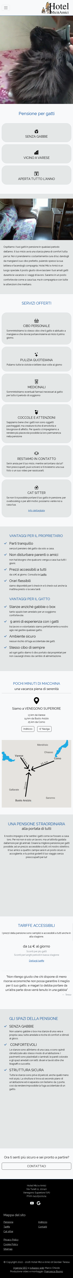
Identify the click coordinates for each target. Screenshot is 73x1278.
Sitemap (8, 1249)
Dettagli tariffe (36, 960)
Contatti (42, 1226)
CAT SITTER (36, 493)
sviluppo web (37, 1268)
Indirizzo (27, 729)
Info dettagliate (36, 510)
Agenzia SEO (20, 1268)
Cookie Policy (10, 1244)
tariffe (43, 574)
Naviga (44, 729)
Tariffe (6, 1226)
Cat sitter (8, 1231)
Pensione (8, 1222)
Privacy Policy (10, 1239)
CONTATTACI (36, 1166)
